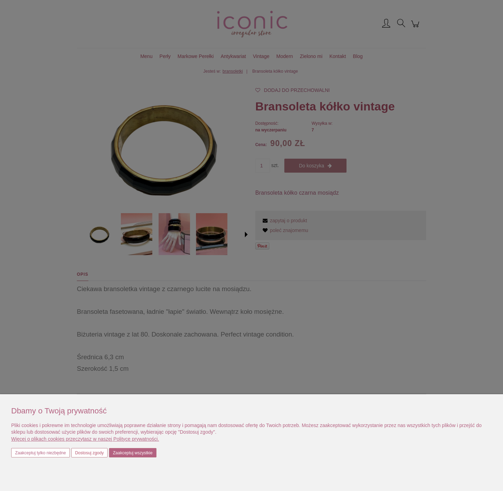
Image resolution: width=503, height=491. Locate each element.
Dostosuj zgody (89, 452)
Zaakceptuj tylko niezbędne (40, 452)
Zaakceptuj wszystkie (132, 452)
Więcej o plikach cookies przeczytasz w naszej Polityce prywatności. (85, 439)
